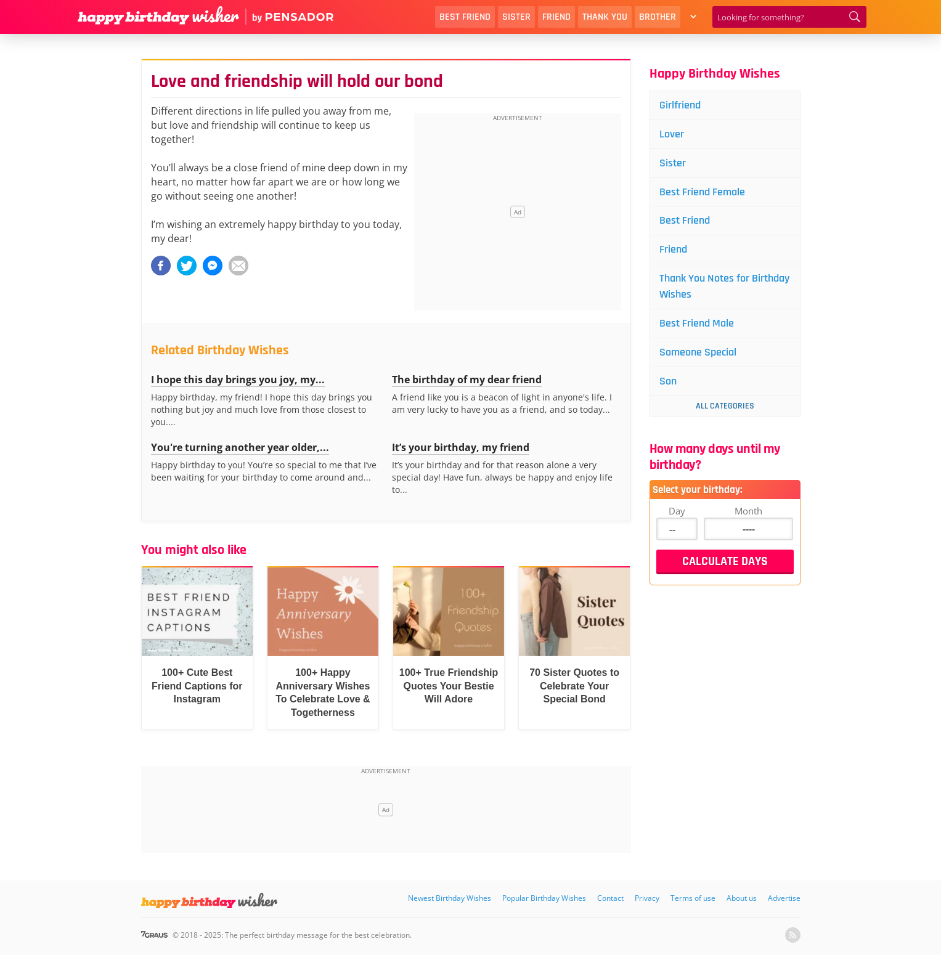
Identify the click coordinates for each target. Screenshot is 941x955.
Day (677, 511)
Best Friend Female (702, 192)
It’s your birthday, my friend (460, 447)
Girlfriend (680, 105)
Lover (671, 134)
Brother (657, 16)
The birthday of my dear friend (467, 379)
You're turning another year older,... (240, 447)
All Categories (725, 406)
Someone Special (697, 352)
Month (748, 511)
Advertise (784, 898)
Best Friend (465, 16)
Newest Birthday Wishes (449, 898)
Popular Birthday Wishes (544, 898)
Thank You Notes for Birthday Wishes (724, 286)
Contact (610, 898)
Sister (516, 16)
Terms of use (692, 898)
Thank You (604, 16)
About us (742, 898)
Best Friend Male (696, 323)
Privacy (647, 898)
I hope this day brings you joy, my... (238, 379)
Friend (556, 16)
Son (668, 381)
